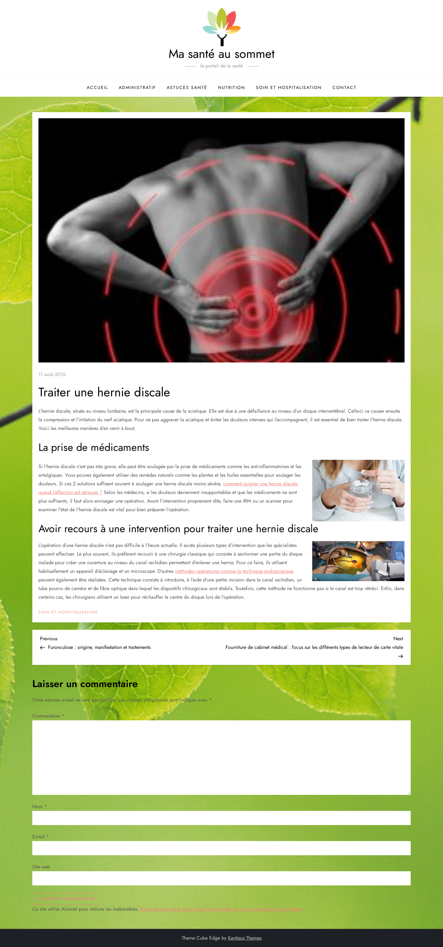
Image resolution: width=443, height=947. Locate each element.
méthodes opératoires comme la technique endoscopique (234, 571)
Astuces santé (187, 87)
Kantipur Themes (244, 937)
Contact (345, 87)
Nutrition (231, 87)
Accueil (97, 87)
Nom (39, 806)
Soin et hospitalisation (289, 87)
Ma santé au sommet (222, 54)
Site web (41, 866)
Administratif (137, 87)
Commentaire (48, 715)
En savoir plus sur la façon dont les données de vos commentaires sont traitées (221, 909)
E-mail (40, 836)
